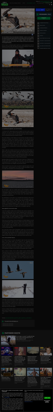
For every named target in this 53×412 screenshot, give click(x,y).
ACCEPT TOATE (47, 397)
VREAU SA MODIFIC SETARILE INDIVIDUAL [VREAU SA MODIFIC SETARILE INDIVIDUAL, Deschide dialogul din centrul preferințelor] (47, 401)
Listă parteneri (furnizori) (28, 401)
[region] (26, 400)
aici (8, 405)
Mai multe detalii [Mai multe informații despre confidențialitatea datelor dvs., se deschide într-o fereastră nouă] (7, 397)
